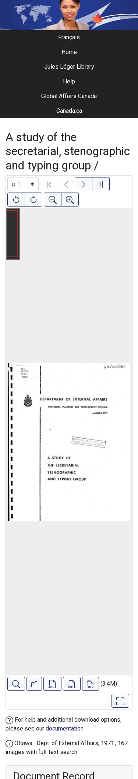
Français (69, 37)
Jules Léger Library (69, 66)
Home (69, 52)
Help (69, 81)
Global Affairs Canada (69, 96)
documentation (65, 728)
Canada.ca (69, 110)
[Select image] (23, 184)
